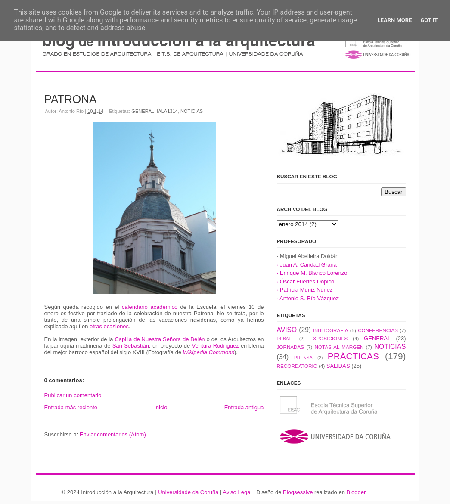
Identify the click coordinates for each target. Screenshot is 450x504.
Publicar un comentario (73, 395)
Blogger (356, 492)
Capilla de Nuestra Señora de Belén (160, 339)
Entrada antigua (244, 407)
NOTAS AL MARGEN (339, 347)
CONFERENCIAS (378, 330)
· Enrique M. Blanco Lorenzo (312, 273)
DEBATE (286, 338)
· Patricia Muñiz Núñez (305, 289)
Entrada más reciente (71, 407)
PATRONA (70, 99)
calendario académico (149, 307)
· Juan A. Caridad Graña (307, 264)
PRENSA (303, 357)
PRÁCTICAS (353, 356)
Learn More (395, 20)
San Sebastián (130, 345)
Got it (429, 20)
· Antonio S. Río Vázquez (308, 298)
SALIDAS (338, 366)
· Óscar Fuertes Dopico (306, 281)
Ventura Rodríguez (215, 345)
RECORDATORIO (297, 366)
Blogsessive (298, 492)
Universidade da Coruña (188, 492)
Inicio (160, 407)
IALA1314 (167, 111)
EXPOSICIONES (329, 338)
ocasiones (116, 326)
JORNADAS (290, 347)
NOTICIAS (191, 111)
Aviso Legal (237, 492)
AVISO (287, 329)
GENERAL (142, 111)
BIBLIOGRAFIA (330, 330)
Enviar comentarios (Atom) (113, 434)
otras (96, 326)
